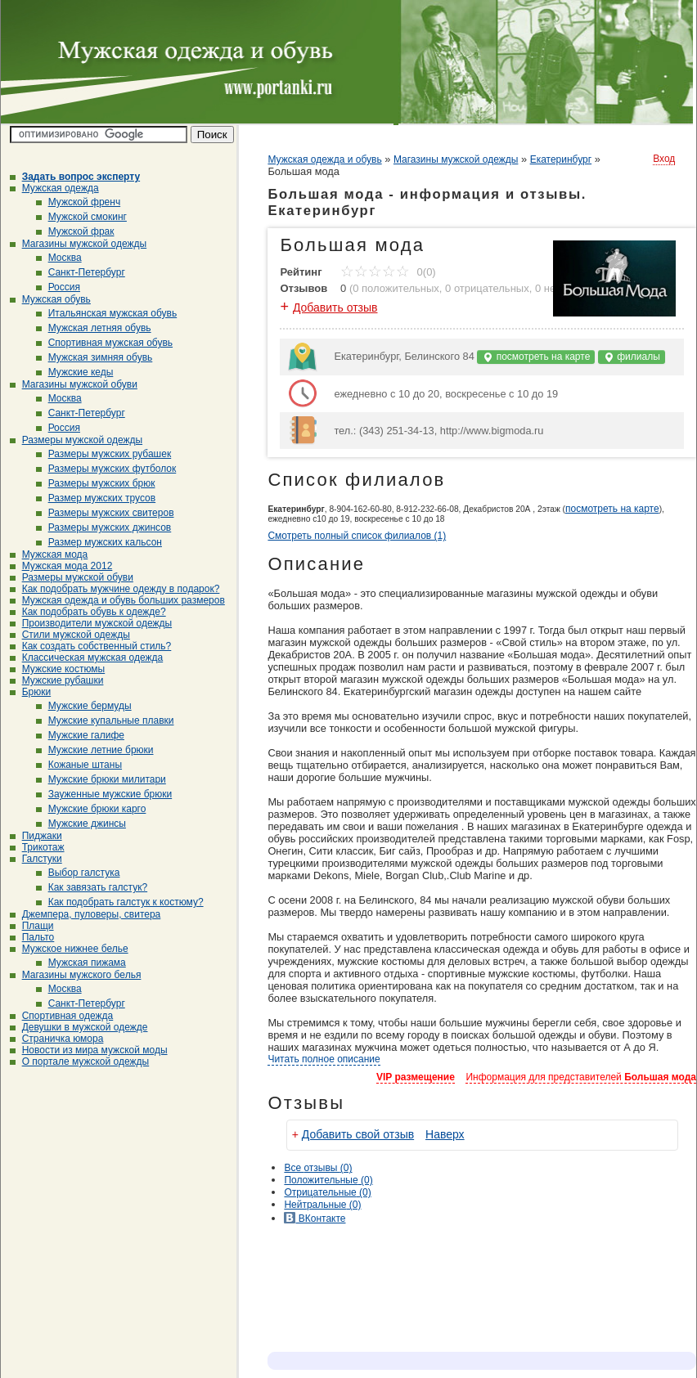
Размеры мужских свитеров (105, 512)
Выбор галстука (78, 872)
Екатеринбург (561, 159)
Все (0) (318, 1168)
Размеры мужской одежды (76, 440)
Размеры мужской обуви (71, 577)
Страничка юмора (57, 1038)
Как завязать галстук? (92, 887)
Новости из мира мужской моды (89, 1050)
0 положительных (396, 288)
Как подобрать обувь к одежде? (88, 611)
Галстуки (36, 858)
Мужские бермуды (84, 705)
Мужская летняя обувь (93, 328)
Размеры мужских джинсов (104, 527)
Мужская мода (49, 554)
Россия (58, 287)
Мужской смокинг (81, 216)
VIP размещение (415, 1077)
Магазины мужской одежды (78, 243)
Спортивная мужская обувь (104, 342)
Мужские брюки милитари (101, 779)
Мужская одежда (54, 188)
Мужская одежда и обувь (324, 159)
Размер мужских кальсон (99, 542)
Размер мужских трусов (96, 498)
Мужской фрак (75, 231)
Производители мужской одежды (91, 623)
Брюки (31, 692)
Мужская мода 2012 (61, 566)
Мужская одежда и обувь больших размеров (117, 600)
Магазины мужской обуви (73, 384)
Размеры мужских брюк (95, 483)
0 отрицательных (487, 288)
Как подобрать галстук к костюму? (120, 902)
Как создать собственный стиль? (91, 646)
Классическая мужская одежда (87, 657)
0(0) (388, 272)
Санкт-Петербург (80, 272)
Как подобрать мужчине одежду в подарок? (115, 589)
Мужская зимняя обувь (94, 357)
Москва (59, 257)
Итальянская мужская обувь (107, 313)
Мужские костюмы (58, 669)
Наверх (445, 1134)
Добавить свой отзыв (358, 1134)
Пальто (32, 937)
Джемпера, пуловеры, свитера (85, 914)
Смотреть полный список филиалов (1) (357, 535)
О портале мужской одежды (80, 1061)
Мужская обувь (50, 299)
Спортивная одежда (62, 1015)
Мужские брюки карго (91, 809)
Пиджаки (36, 836)
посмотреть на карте (536, 357)
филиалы (631, 357)
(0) (328, 1180)
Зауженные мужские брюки (104, 794)
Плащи (32, 925)
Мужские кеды (75, 372)
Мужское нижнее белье (69, 948)
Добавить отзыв (335, 307)
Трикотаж (37, 847)
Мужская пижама (81, 962)
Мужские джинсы (81, 823)
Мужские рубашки (57, 680)
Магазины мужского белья (76, 975)
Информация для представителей (580, 1077)
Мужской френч (78, 202)
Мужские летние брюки (95, 750)
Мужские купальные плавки (105, 720)
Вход (664, 158)
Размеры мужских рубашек (104, 454)
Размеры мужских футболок (106, 468)
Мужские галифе (80, 735)
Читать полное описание (324, 1059)
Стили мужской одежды (70, 634)
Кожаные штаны (79, 764)
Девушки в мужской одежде (79, 1027)
